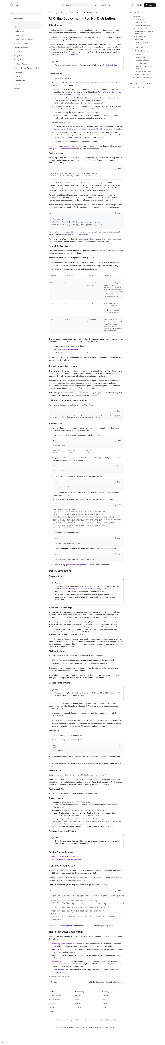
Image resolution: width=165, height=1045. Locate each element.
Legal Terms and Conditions (106, 1041)
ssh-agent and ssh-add (63, 129)
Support (16, 84)
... (65, 13)
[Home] (15, 5)
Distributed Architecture (69, 54)
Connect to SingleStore (22, 43)
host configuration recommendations (80, 598)
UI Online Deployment (142, 51)
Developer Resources (21, 64)
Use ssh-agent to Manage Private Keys (90, 129)
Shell (51, 214)
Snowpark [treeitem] (19, 35)
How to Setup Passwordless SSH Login (71, 137)
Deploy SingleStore (139, 36)
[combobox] (132, 5)
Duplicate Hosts (141, 22)
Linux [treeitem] (17, 27)
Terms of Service (106, 1034)
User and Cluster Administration (26, 68)
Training (78, 1021)
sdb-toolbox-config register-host (67, 356)
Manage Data (18, 60)
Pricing (51, 1017)
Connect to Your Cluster (141, 74)
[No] (137, 87)
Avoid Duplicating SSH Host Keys (75, 237)
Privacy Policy (94, 1034)
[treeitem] (25, 19)
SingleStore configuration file (66, 352)
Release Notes (19, 80)
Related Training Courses (143, 71)
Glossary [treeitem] (16, 89)
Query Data (17, 56)
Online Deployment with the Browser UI (67, 866)
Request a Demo (54, 1013)
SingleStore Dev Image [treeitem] (24, 39)
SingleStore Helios (110, 65)
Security (16, 76)
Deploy (16, 23)
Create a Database (20, 47)
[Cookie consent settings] (2, 1042)
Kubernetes (19, 31)
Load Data (17, 52)
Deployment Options (94, 853)
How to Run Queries (59, 969)
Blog (103, 1013)
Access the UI (141, 57)
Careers (104, 1017)
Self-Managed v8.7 (55, 13)
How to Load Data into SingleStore (65, 964)
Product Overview (55, 1009)
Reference (17, 72)
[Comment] (142, 87)
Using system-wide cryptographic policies (77, 574)
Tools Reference (58, 984)
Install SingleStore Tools (141, 28)
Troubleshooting (141, 63)
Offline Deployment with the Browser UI (67, 869)
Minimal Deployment (143, 48)
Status (51, 1025)
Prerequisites (139, 19)
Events (77, 1017)
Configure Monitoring (60, 975)
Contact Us (105, 1009)
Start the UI (140, 54)
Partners (104, 1021)
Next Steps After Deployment (143, 77)
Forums (78, 1009)
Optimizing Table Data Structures (64, 958)
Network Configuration (144, 25)
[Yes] (132, 87)
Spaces (77, 1013)
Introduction (18, 19)
